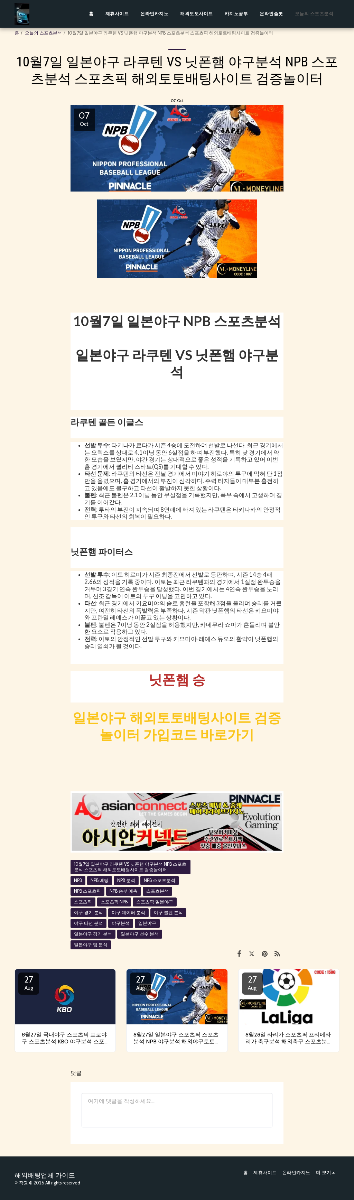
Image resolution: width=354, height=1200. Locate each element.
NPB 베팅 (100, 880)
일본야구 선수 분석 (140, 934)
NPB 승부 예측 (124, 891)
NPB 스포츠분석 (159, 880)
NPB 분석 (126, 880)
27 (28, 982)
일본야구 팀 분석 (91, 944)
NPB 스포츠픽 (87, 891)
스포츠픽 (83, 901)
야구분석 (121, 923)
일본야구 (147, 923)
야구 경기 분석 (88, 912)
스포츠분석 (157, 891)
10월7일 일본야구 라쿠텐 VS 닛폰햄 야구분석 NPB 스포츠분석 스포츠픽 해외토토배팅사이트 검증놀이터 (130, 867)
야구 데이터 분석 (128, 912)
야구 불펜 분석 (168, 912)
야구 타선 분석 (88, 923)
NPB (78, 880)
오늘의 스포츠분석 (43, 33)
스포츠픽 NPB (114, 901)
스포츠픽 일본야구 (154, 901)
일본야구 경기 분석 (93, 934)
